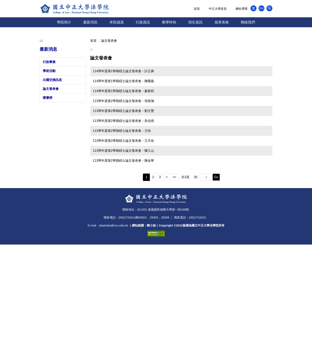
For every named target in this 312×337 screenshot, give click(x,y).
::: (41, 133)
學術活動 (49, 163)
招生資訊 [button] (195, 22)
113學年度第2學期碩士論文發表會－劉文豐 (123, 203)
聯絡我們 (248, 22)
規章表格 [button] (221, 22)
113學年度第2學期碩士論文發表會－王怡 (122, 223)
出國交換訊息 (52, 172)
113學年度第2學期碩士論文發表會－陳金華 (123, 252)
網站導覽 (242, 8)
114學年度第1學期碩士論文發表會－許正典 (123, 163)
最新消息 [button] (90, 22)
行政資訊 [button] (143, 22)
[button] (269, 8)
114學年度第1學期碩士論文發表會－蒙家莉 (123, 183)
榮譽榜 (47, 190)
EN (261, 8)
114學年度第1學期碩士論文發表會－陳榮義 (123, 173)
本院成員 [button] (116, 22)
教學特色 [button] (169, 22)
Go (216, 269)
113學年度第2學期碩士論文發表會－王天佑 (123, 233)
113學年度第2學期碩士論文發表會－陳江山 (123, 243)
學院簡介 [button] (64, 22)
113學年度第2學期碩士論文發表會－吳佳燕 (123, 213)
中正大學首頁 (218, 8)
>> (174, 269)
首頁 (197, 8)
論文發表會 (51, 181)
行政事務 (49, 154)
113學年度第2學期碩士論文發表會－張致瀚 (123, 193)
